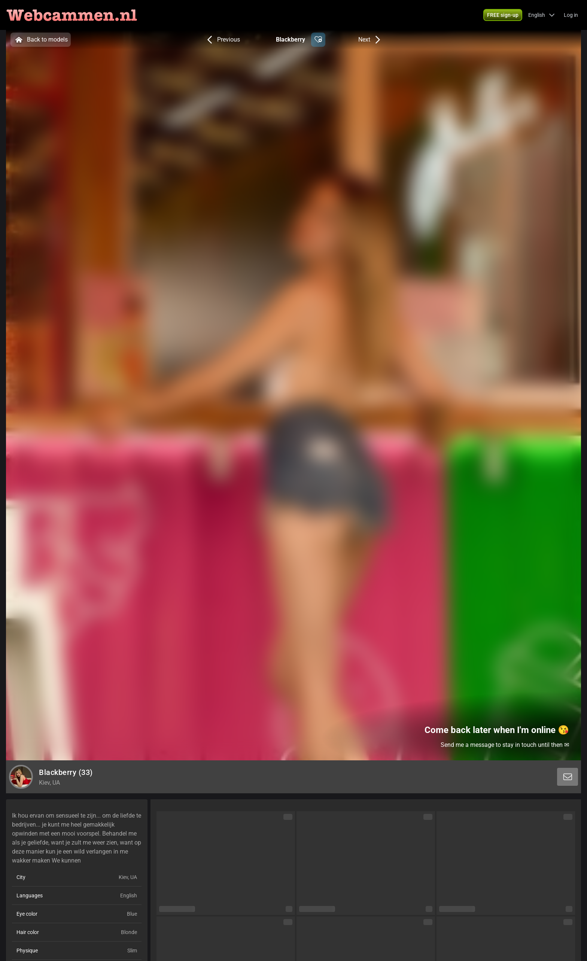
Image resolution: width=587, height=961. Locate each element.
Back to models (40, 39)
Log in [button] (571, 15)
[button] (502, 15)
